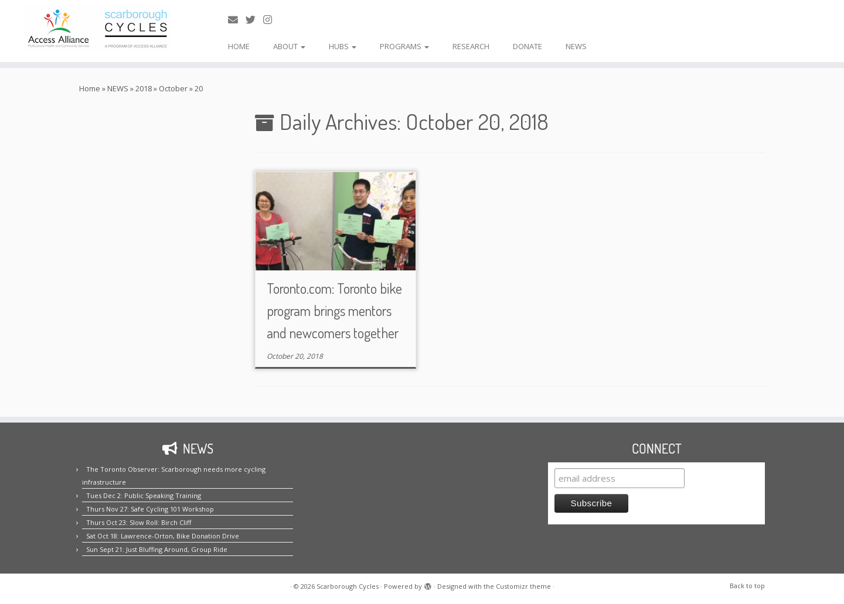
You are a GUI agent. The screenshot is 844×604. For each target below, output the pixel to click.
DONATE (527, 46)
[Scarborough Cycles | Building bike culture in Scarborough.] (97, 29)
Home (89, 88)
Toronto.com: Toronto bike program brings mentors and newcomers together (334, 310)
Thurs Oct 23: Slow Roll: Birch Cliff (138, 522)
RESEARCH (470, 46)
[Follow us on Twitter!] (254, 19)
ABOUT (289, 46)
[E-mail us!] (237, 19)
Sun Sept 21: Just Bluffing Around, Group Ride (156, 549)
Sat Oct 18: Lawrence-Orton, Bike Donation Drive (162, 535)
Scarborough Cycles (347, 586)
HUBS (342, 46)
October (173, 88)
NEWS (576, 46)
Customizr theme (523, 586)
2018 (143, 88)
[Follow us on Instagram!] (271, 19)
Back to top (747, 585)
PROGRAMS (404, 46)
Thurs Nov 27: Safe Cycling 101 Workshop (150, 509)
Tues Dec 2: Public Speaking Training (143, 495)
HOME (239, 46)
